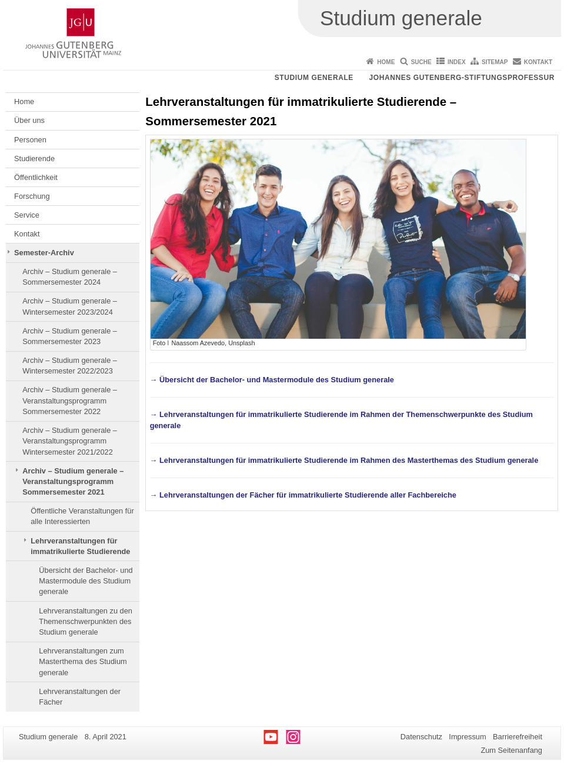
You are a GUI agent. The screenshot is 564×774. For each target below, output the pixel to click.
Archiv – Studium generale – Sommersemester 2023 (69, 336)
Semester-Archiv (44, 252)
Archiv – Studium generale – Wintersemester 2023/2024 (69, 306)
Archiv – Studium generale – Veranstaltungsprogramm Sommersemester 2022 (69, 400)
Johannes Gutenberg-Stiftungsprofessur (462, 78)
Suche (421, 62)
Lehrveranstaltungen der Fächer (80, 696)
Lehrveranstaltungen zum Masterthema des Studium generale (82, 661)
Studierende (34, 158)
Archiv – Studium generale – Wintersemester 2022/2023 (69, 365)
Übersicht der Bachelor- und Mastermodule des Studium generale (85, 581)
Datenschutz (421, 736)
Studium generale (314, 78)
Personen (30, 139)
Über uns (29, 120)
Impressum (467, 736)
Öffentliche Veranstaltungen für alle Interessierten (82, 516)
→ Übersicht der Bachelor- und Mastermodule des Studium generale (272, 379)
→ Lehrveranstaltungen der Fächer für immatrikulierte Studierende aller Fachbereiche (303, 495)
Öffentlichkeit (36, 177)
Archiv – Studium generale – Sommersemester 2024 (69, 276)
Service (26, 215)
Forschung (31, 196)
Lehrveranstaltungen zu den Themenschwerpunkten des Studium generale (85, 621)
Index (457, 62)
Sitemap (495, 62)
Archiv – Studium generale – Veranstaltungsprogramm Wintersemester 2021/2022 (69, 441)
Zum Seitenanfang (511, 750)
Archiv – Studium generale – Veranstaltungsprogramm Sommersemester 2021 (73, 481)
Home (386, 62)
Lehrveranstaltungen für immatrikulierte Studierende (80, 546)
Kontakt (538, 62)
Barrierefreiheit (517, 736)
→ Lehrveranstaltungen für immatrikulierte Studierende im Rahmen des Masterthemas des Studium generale (344, 460)
